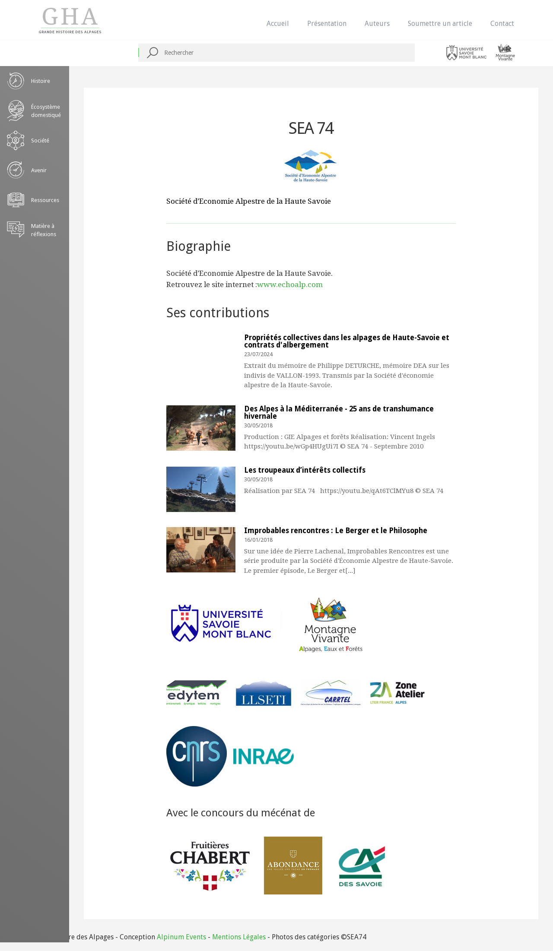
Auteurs (377, 23)
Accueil (278, 23)
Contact (502, 23)
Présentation (326, 23)
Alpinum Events (181, 937)
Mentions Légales (239, 937)
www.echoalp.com (290, 284)
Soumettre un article (440, 23)
